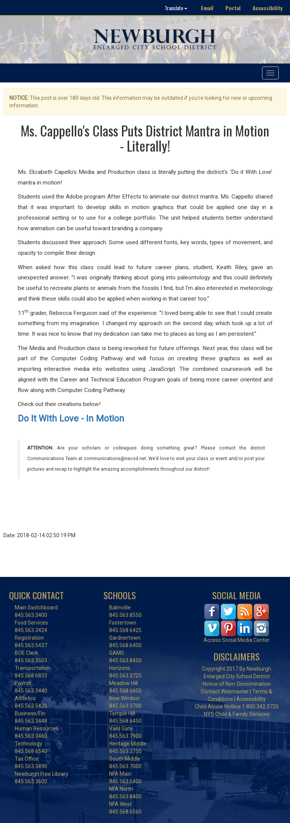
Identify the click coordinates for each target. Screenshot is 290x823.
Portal (233, 8)
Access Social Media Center (237, 640)
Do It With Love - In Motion (71, 418)
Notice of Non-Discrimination (237, 684)
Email (207, 8)
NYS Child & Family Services (237, 714)
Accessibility (267, 8)
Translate (176, 8)
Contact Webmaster (225, 691)
